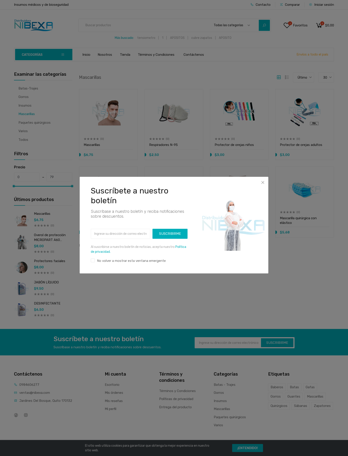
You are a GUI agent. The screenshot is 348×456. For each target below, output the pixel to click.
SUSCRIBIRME (170, 228)
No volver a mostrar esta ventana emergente (131, 255)
